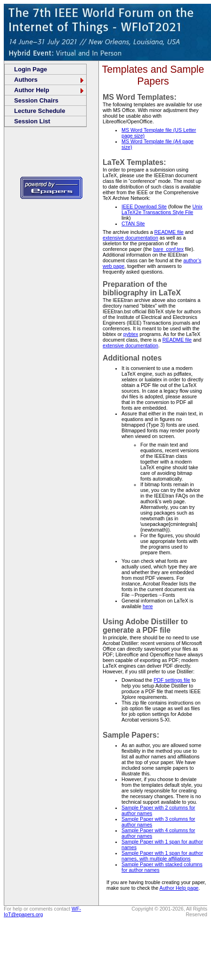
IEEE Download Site (144, 206)
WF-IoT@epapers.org (42, 911)
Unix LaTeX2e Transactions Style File (162, 209)
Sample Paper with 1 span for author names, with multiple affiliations (162, 855)
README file (169, 232)
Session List (32, 121)
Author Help (49, 90)
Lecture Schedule (39, 110)
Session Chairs (36, 100)
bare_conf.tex (168, 249)
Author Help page (179, 888)
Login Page (30, 69)
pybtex (130, 334)
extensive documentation (130, 238)
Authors (49, 79)
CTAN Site (133, 223)
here (148, 606)
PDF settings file (172, 680)
